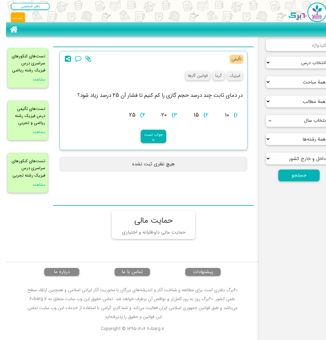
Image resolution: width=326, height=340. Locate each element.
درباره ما (56, 272)
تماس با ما (126, 272)
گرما (212, 75)
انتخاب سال (291, 120)
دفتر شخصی (24, 6)
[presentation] (110, 94)
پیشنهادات (197, 272)
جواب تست (147, 137)
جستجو (293, 175)
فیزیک (228, 75)
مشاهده (33, 79)
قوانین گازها (192, 75)
